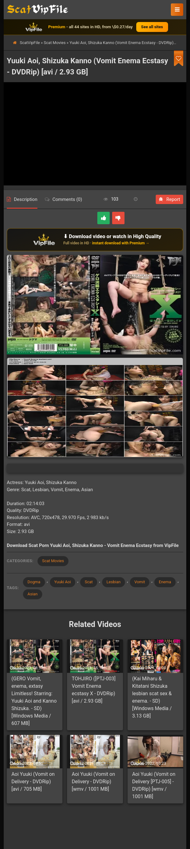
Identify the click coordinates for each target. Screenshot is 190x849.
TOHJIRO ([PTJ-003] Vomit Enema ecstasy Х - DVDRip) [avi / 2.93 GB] (94, 690)
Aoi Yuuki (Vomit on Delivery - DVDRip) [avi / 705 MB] (33, 781)
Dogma (33, 582)
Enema (165, 582)
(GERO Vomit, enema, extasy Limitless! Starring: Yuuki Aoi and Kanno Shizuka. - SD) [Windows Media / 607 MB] (34, 701)
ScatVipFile (30, 42)
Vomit (140, 582)
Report (169, 199)
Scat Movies (55, 42)
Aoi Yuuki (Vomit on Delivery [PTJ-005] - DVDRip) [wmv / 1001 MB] (153, 785)
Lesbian (113, 582)
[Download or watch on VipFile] (95, 239)
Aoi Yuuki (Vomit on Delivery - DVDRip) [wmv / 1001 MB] (93, 781)
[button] (177, 9)
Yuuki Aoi (62, 582)
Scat (89, 582)
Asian (32, 594)
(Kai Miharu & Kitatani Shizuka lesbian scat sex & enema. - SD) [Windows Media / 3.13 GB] (152, 697)
